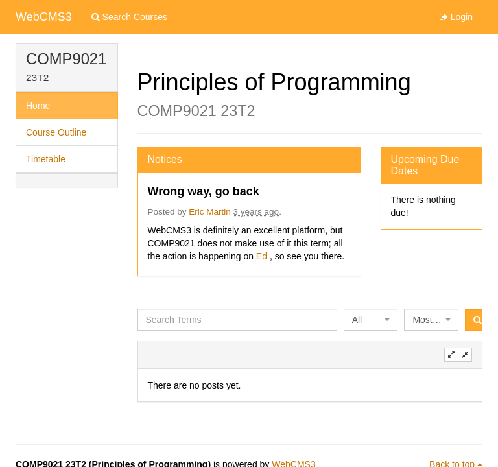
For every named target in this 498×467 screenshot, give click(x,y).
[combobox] (371, 320)
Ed (263, 256)
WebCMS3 (44, 16)
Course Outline (56, 132)
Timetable (45, 159)
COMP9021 (66, 58)
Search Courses (129, 17)
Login (456, 17)
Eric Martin (210, 212)
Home (38, 106)
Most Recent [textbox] (427, 320)
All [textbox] (357, 320)
